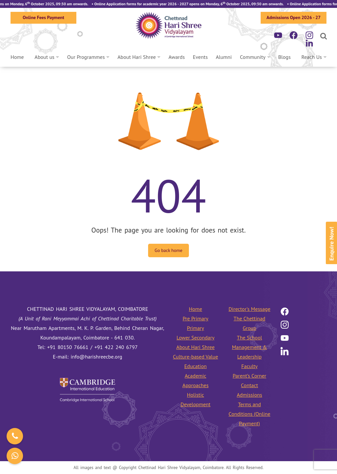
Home (17, 57)
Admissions (249, 394)
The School (249, 337)
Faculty (249, 366)
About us (44, 57)
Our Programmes (86, 57)
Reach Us (311, 57)
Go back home (168, 250)
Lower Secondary (195, 337)
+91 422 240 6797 (116, 347)
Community (253, 57)
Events (200, 57)
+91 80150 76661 (67, 347)
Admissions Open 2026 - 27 (294, 17)
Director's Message (249, 309)
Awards (176, 57)
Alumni (224, 57)
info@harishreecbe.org (96, 356)
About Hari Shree (136, 57)
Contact (249, 385)
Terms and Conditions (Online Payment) (250, 414)
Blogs (284, 57)
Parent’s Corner (249, 375)
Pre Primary (195, 318)
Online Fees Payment (43, 17)
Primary (195, 328)
